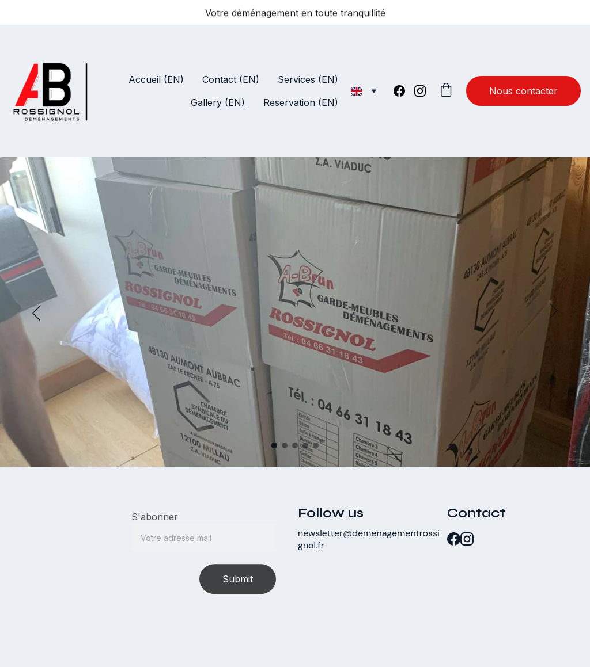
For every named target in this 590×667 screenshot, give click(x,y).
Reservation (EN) (300, 102)
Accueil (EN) (156, 79)
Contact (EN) (230, 79)
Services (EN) (308, 79)
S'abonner (154, 520)
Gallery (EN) (218, 102)
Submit (237, 582)
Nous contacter (523, 91)
